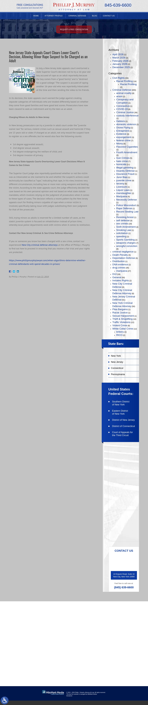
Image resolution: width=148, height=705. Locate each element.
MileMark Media (92, 698)
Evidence (121, 134)
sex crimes (122, 223)
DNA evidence (120, 264)
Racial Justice (120, 312)
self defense (123, 220)
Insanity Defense (125, 170)
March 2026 (118, 57)
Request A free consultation (74, 29)
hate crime (122, 161)
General (116, 277)
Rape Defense (124, 208)
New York (116, 356)
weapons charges (126, 242)
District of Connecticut (123, 426)
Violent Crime (119, 325)
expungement (123, 137)
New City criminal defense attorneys (40, 245)
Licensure (121, 186)
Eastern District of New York (120, 412)
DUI (114, 274)
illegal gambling (124, 167)
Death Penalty (120, 254)
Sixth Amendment (126, 226)
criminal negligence (123, 251)
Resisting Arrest (125, 217)
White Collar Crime (122, 328)
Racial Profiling (124, 81)
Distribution (118, 261)
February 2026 (120, 61)
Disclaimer (69, 700)
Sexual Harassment (123, 315)
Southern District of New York (120, 403)
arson (119, 96)
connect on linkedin (124, 641)
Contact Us (109, 16)
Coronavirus (123, 106)
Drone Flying (123, 127)
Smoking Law (123, 230)
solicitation (122, 233)
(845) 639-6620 (27, 651)
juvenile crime (123, 180)
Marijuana (121, 196)
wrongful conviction (126, 246)
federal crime (123, 140)
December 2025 (121, 67)
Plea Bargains (120, 309)
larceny (120, 183)
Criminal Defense (77, 16)
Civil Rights (118, 78)
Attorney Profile (54, 16)
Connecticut (117, 368)
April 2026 (118, 54)
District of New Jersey (123, 420)
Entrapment (122, 130)
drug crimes (118, 267)
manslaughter (123, 193)
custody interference (127, 115)
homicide (121, 164)
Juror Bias (121, 177)
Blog (94, 16)
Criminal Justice (125, 112)
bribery (120, 331)
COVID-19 (122, 109)
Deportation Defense (123, 258)
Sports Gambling (125, 239)
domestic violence (126, 124)
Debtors (120, 121)
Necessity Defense (126, 199)
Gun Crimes (122, 158)
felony (119, 143)
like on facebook (123, 625)
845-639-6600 (118, 6)
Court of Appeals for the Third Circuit (122, 434)
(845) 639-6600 (124, 587)
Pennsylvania (118, 374)
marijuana (121, 270)
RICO (119, 335)
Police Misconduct (126, 205)
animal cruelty (123, 93)
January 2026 (119, 64)
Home (36, 16)
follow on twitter (123, 633)
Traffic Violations (121, 322)
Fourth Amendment (126, 152)
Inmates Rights (120, 280)
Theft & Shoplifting (122, 319)
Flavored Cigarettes (127, 146)
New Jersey (117, 362)
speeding (121, 236)
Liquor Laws (123, 190)
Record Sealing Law (127, 211)
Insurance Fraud (125, 174)
